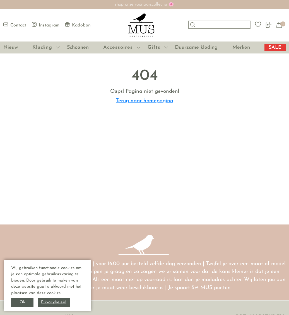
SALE (275, 47)
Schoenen (78, 47)
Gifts (154, 47)
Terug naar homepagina (144, 101)
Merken (241, 47)
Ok (22, 302)
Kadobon (78, 25)
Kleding (42, 47)
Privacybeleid (53, 302)
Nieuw (10, 47)
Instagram (45, 25)
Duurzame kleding (196, 47)
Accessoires (118, 47)
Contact (14, 25)
